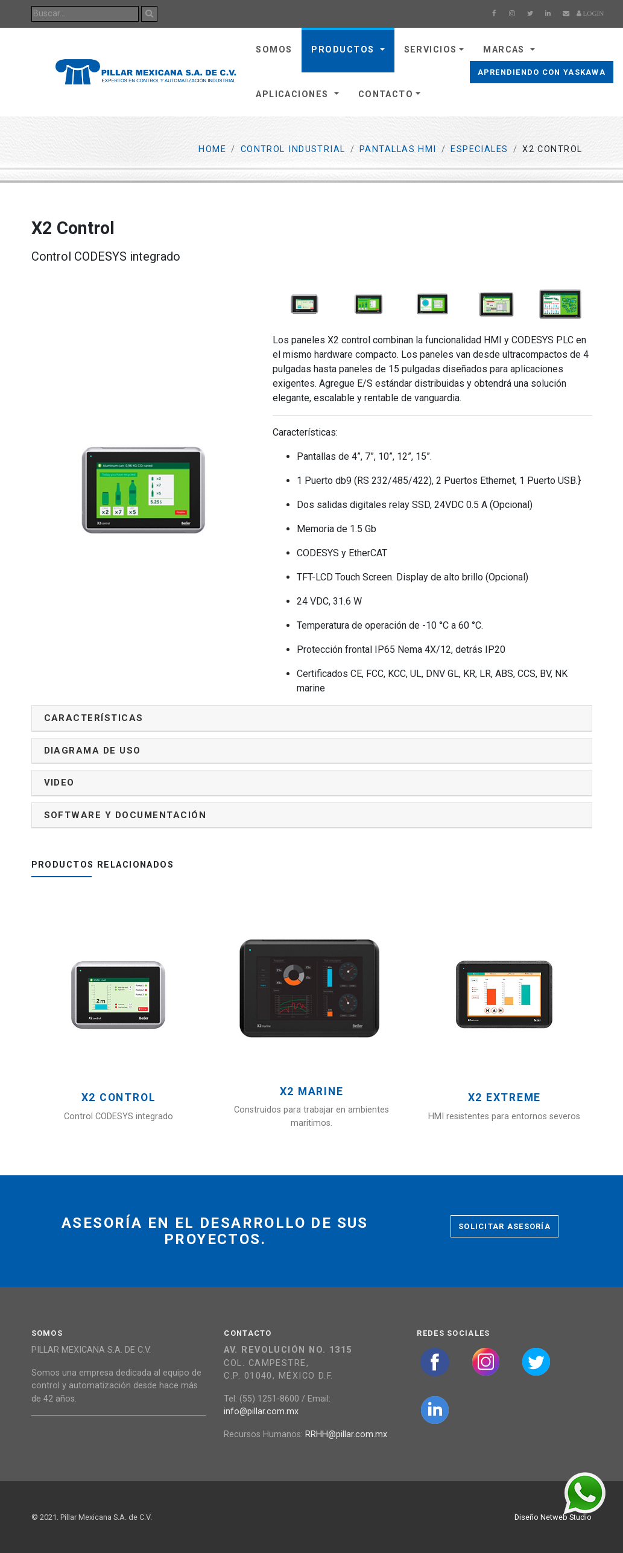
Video (59, 782)
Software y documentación (125, 815)
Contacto (386, 94)
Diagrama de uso (92, 750)
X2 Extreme (505, 1098)
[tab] (312, 718)
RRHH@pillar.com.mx (346, 1434)
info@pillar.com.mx (261, 1411)
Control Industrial (293, 149)
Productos (344, 50)
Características (94, 718)
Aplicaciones (294, 94)
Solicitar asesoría (504, 1226)
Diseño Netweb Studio (553, 1517)
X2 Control (118, 1098)
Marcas (505, 50)
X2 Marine (312, 1091)
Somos (274, 50)
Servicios (430, 50)
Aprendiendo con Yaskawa (542, 72)
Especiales (479, 149)
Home (212, 149)
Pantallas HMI (398, 149)
